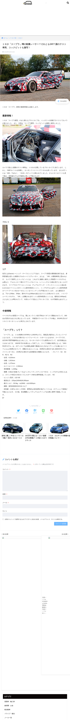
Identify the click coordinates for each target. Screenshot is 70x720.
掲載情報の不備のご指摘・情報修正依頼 (31, 715)
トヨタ (15, 418)
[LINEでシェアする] (43, 411)
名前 (5, 494)
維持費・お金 (9, 559)
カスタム (7, 575)
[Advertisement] (35, 21)
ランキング (8, 588)
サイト (4, 511)
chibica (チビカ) (34, 3)
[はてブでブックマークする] (35, 411)
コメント (6, 469)
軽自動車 (7, 563)
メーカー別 (8, 571)
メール (5, 503)
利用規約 (48, 715)
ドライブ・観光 (9, 567)
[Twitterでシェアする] (18, 411)
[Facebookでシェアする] (26, 411)
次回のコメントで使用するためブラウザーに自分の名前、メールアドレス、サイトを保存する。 (34, 519)
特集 (6, 579)
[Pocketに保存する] (51, 411)
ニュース (7, 583)
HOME (35, 711)
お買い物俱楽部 (8, 699)
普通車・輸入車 (9, 555)
